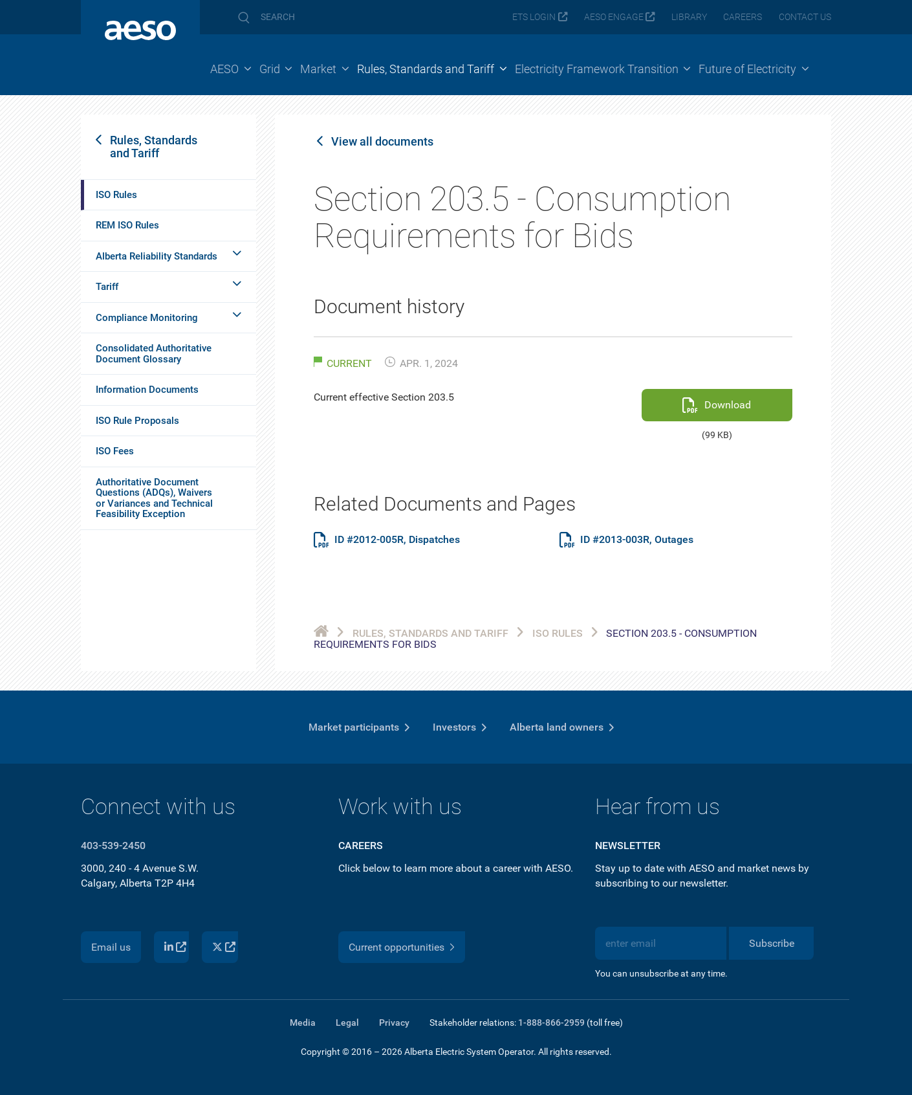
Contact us (805, 17)
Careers (742, 17)
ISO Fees (115, 451)
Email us (111, 947)
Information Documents (147, 389)
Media (303, 1022)
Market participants (354, 727)
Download (727, 405)
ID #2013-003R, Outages (636, 540)
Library (689, 17)
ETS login (534, 17)
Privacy (394, 1022)
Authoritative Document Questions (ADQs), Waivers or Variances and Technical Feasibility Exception (154, 498)
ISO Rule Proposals (137, 420)
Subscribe (771, 943)
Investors (454, 727)
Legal (347, 1022)
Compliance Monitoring (147, 318)
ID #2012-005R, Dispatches (397, 540)
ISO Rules (116, 195)
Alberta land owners (556, 727)
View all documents (382, 141)
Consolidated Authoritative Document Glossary (154, 353)
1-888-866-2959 (551, 1022)
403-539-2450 (113, 845)
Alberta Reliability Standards (156, 256)
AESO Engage (614, 17)
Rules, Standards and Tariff (153, 146)
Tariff (107, 287)
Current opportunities (396, 947)
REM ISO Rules (127, 225)
